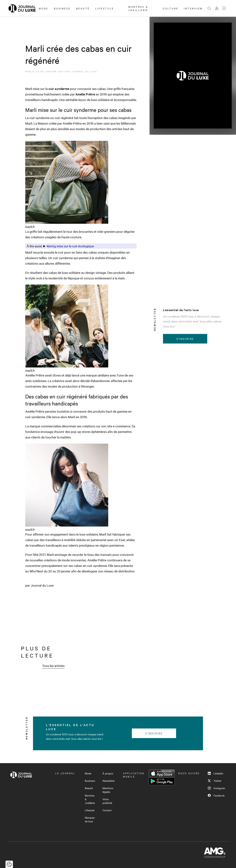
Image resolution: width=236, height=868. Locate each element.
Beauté (83, 8)
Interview (193, 8)
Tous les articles (53, 665)
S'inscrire (185, 339)
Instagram (216, 788)
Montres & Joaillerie (138, 8)
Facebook (216, 795)
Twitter (214, 780)
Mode (43, 8)
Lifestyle (104, 8)
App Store (162, 773)
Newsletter (109, 780)
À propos (108, 773)
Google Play (162, 781)
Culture (170, 8)
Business (62, 8)
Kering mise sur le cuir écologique (70, 246)
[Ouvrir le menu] (224, 8)
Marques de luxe (90, 819)
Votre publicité (107, 801)
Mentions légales (108, 790)
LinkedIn (215, 773)
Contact (107, 810)
